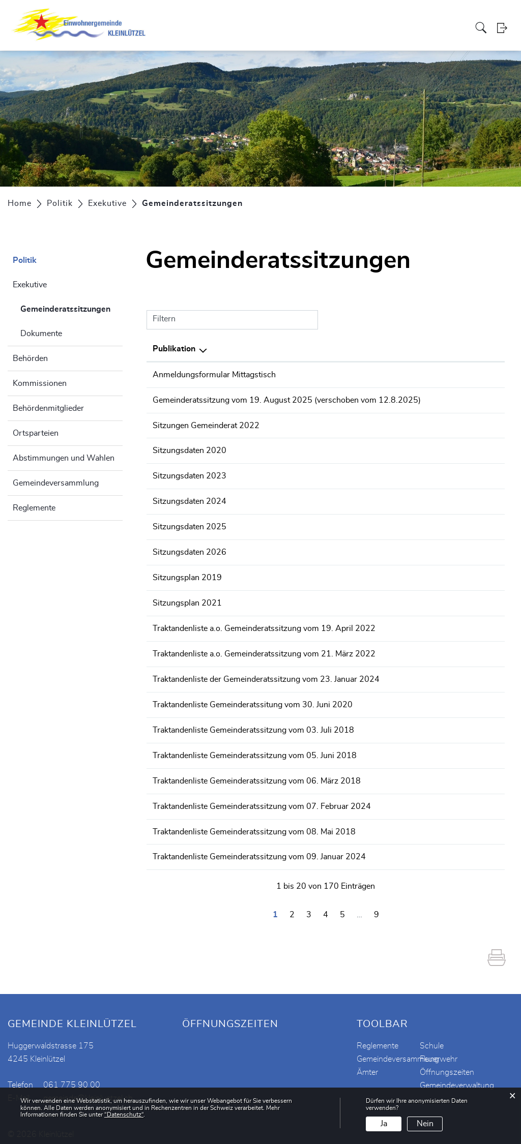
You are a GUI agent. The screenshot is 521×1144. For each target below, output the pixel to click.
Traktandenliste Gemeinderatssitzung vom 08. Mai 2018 (254, 823)
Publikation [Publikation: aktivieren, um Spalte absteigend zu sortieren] (174, 349)
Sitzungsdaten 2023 (189, 474)
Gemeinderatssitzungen (71, 307)
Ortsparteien (36, 433)
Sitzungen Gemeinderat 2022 (206, 424)
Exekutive (30, 285)
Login (505, 27)
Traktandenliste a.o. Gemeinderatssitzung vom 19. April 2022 (264, 624)
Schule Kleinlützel (421, 27)
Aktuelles (188, 27)
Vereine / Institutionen (348, 27)
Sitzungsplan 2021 (187, 599)
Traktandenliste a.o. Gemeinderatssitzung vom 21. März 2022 (264, 649)
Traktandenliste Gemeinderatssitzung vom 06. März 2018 (257, 773)
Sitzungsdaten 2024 (189, 499)
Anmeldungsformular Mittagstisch (214, 375)
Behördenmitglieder (48, 408)
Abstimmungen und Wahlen (63, 458)
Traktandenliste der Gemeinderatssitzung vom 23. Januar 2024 (266, 674)
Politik (250, 27)
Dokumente (41, 333)
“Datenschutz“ (123, 1114)
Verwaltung (285, 27)
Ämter (367, 1063)
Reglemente (34, 508)
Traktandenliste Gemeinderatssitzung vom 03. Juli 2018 (253, 723)
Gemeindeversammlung (56, 483)
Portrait (222, 27)
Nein (425, 1124)
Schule (432, 1036)
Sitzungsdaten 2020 (189, 449)
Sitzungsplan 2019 (187, 574)
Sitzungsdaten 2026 (189, 549)
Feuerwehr (438, 1049)
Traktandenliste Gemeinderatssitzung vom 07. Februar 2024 (262, 798)
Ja (384, 1124)
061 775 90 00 (71, 1075)
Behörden (30, 358)
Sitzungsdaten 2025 (189, 524)
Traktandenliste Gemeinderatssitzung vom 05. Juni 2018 (255, 748)
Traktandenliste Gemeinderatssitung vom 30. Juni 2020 (253, 699)
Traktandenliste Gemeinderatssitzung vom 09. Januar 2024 (259, 848)
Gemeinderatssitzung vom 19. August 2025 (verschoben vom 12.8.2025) (287, 400)
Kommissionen (40, 383)
